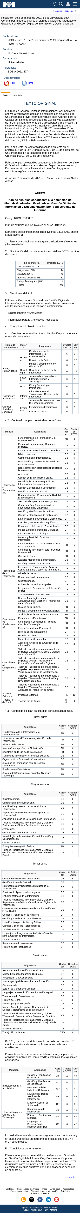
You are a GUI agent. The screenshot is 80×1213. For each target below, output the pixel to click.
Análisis (17, 95)
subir (72, 1177)
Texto (5, 95)
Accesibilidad (68, 1189)
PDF (13, 83)
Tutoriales (65, 1191)
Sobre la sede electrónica (28, 1189)
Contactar (10, 1189)
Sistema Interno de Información (44, 1191)
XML (30, 83)
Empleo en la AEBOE (40, 1193)
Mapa (44, 1189)
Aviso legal (55, 1189)
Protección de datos (19, 1191)
